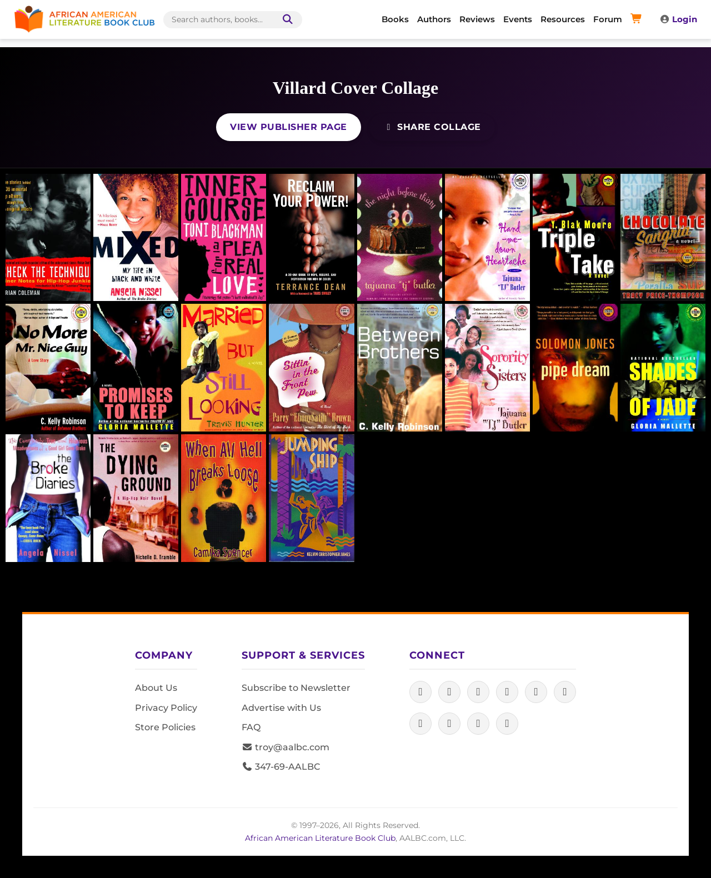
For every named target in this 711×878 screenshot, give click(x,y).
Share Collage (432, 127)
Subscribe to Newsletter (296, 688)
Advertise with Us (281, 708)
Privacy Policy (166, 708)
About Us (156, 688)
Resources (562, 19)
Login (678, 19)
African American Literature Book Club (320, 838)
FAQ (251, 727)
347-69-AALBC (281, 766)
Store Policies (165, 727)
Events (517, 19)
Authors (434, 19)
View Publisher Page (288, 127)
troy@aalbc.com (285, 747)
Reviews (477, 19)
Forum (607, 19)
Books (395, 19)
